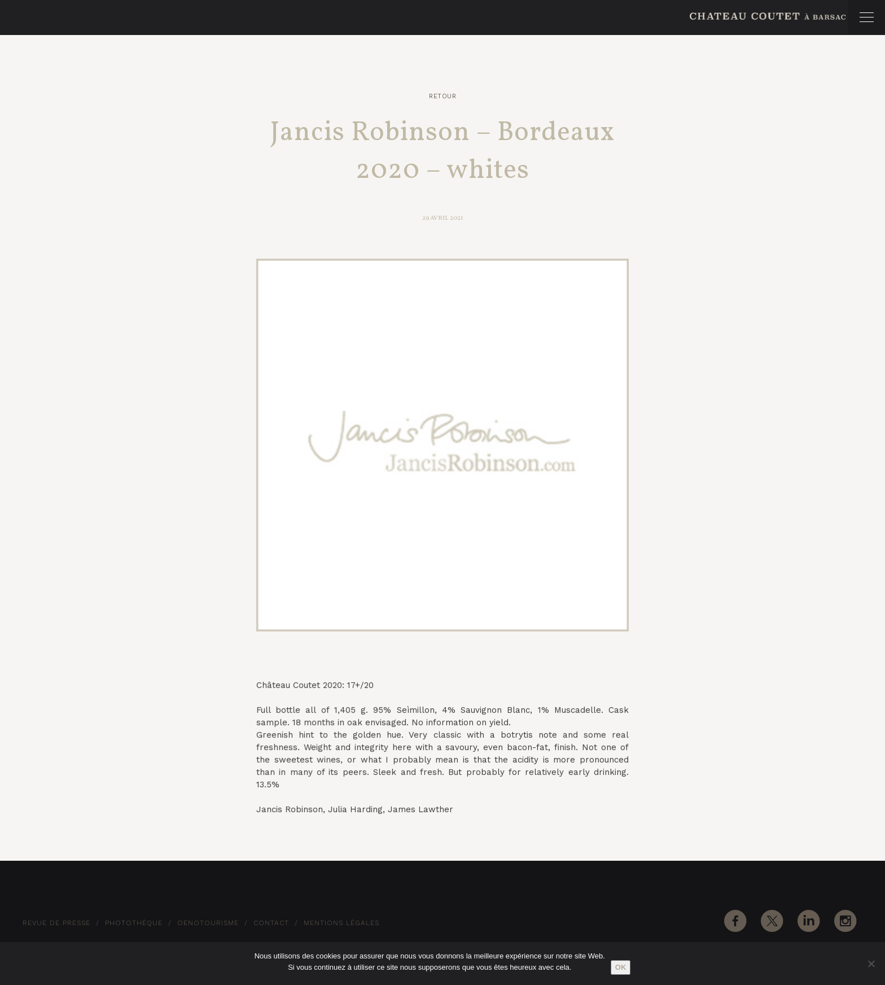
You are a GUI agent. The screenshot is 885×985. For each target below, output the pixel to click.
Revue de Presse (56, 923)
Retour (442, 96)
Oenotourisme (208, 923)
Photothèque (134, 923)
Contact (271, 923)
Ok (620, 967)
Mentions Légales (341, 923)
